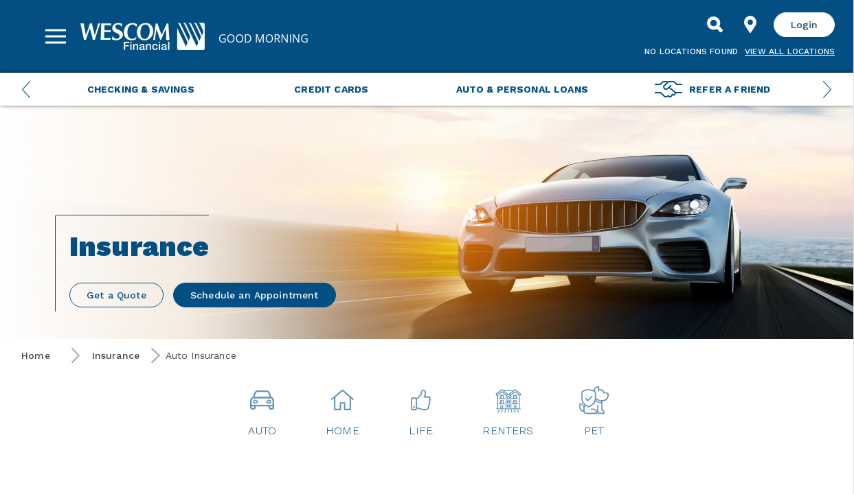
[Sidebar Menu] (55, 36)
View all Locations (790, 51)
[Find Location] (750, 24)
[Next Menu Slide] (827, 89)
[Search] (714, 24)
